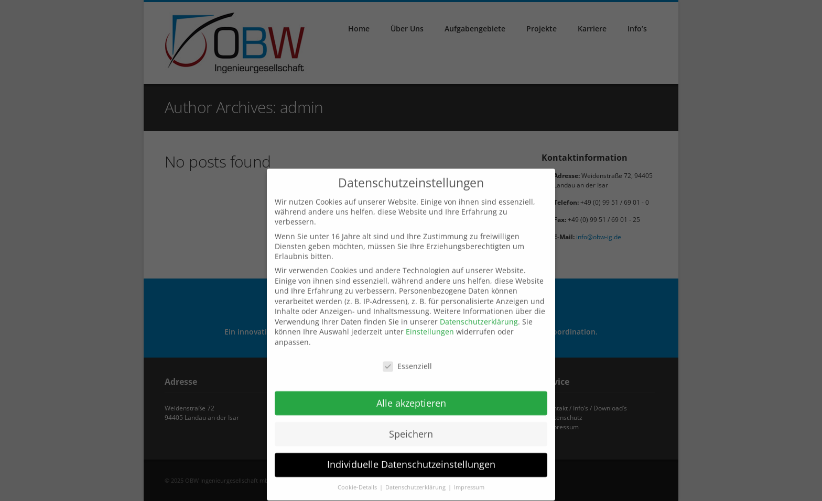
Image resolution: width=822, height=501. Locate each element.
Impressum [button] (469, 482)
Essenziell (407, 361)
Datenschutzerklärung (479, 316)
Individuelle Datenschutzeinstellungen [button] (411, 459)
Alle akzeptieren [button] (411, 398)
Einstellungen (430, 327)
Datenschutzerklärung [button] (416, 482)
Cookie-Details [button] (358, 482)
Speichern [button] (411, 428)
